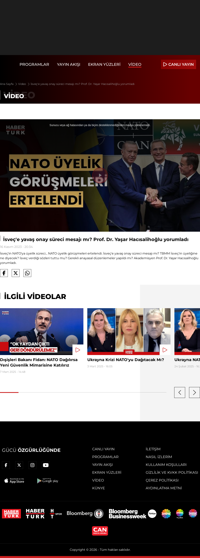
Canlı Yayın (103, 449)
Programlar (34, 64)
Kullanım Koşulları (166, 465)
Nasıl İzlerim (159, 457)
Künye (98, 488)
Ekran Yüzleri (104, 64)
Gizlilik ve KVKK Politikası (172, 472)
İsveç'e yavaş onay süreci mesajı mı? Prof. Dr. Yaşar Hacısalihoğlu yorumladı (83, 84)
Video (134, 64)
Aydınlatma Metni (164, 488)
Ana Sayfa (9, 84)
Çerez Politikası (162, 480)
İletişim (153, 449)
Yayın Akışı (68, 64)
